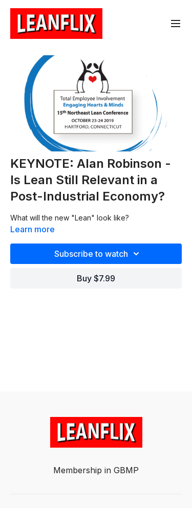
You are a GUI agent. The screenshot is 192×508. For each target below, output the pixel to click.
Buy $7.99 (96, 278)
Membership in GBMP (96, 470)
